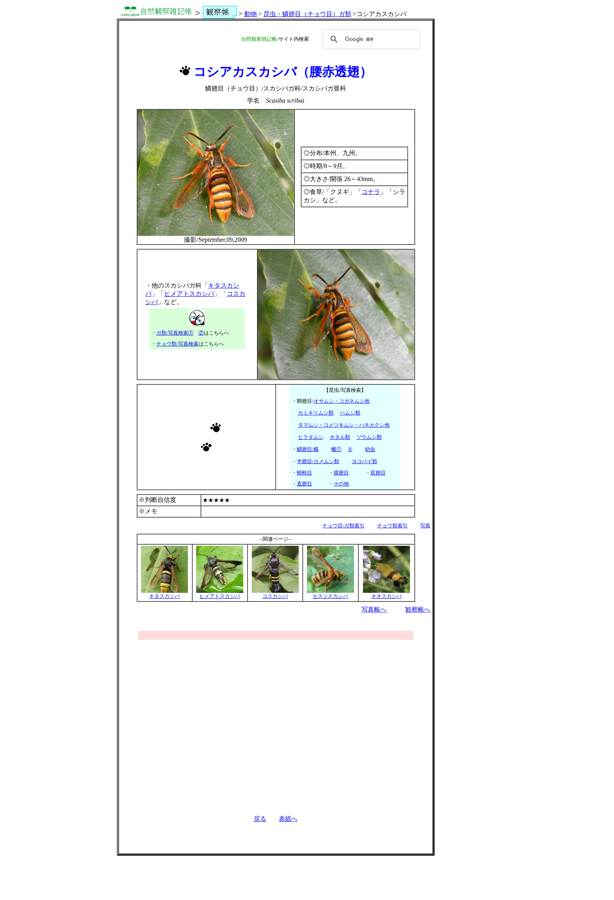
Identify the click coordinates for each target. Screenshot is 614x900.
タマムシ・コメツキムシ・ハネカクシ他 (344, 425)
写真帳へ (373, 609)
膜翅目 (341, 473)
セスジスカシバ (330, 593)
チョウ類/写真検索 (177, 344)
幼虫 (370, 449)
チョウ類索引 (392, 526)
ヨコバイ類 (364, 461)
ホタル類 (340, 437)
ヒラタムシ (310, 437)
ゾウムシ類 (369, 437)
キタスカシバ (164, 593)
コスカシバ (275, 593)
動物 (250, 14)
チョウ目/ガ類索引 (343, 526)
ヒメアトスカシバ (189, 293)
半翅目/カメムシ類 (318, 461)
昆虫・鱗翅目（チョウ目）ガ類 (307, 14)
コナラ (370, 191)
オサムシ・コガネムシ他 (342, 401)
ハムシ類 (350, 413)
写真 (425, 526)
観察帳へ (417, 609)
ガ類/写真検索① (174, 333)
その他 (341, 484)
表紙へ (288, 818)
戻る (260, 818)
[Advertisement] (276, 719)
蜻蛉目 (304, 473)
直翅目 (304, 484)
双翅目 (378, 473)
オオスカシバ (386, 593)
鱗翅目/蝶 (308, 449)
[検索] (370, 39)
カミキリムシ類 (316, 413)
